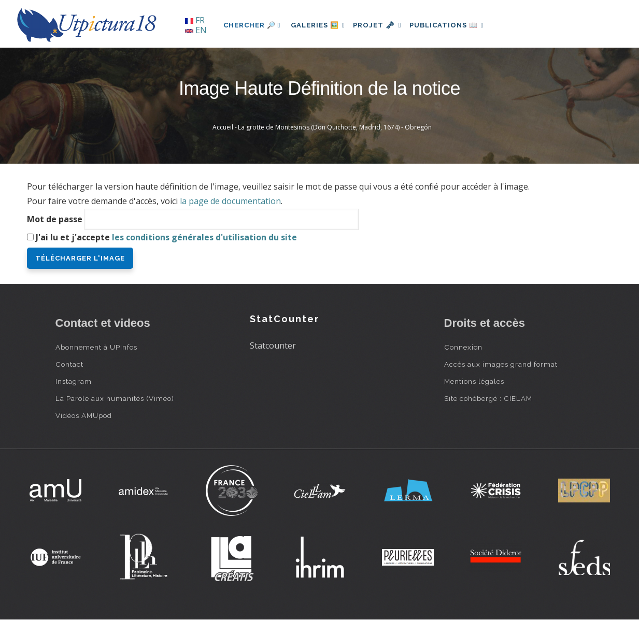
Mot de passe (54, 219)
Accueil (222, 127)
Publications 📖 (457, 25)
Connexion (463, 347)
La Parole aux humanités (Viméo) (114, 398)
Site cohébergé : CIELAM (488, 398)
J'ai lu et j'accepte (166, 237)
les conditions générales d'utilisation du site (204, 237)
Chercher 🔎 (252, 25)
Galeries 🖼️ (320, 25)
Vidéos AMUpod (83, 415)
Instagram (73, 381)
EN (196, 30)
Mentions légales (474, 381)
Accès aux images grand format (501, 364)
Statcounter (273, 345)
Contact (69, 364)
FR (195, 20)
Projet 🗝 (384, 25)
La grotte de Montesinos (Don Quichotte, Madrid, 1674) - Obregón (335, 127)
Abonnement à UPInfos (96, 347)
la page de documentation (230, 201)
